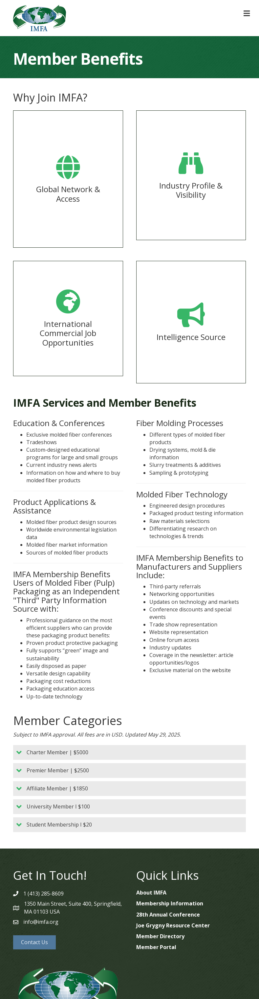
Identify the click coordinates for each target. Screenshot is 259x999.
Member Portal (156, 947)
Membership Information (169, 903)
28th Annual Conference (168, 914)
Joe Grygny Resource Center (173, 925)
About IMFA (151, 892)
